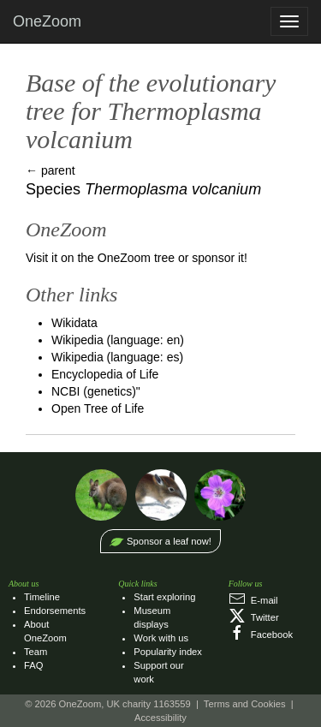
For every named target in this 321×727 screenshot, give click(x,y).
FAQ (33, 665)
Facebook (261, 634)
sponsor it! (219, 258)
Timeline (42, 597)
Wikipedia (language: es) (117, 357)
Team (35, 652)
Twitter (254, 617)
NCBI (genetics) (93, 391)
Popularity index (168, 652)
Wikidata (74, 323)
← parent (50, 170)
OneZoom (47, 21)
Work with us (161, 638)
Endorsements (55, 610)
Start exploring (164, 597)
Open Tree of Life (97, 408)
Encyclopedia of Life (104, 374)
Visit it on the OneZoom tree (100, 258)
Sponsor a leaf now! (169, 541)
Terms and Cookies (245, 704)
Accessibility (160, 717)
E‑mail (253, 600)
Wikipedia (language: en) (117, 340)
